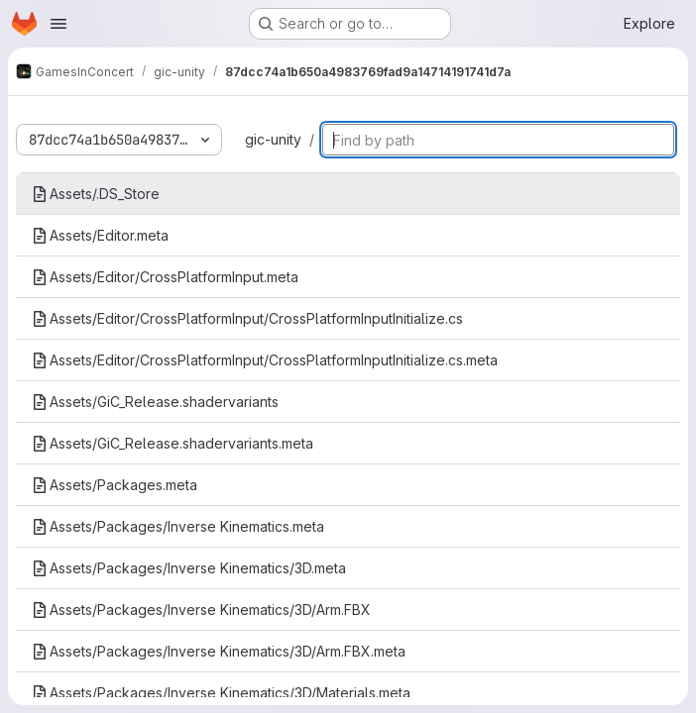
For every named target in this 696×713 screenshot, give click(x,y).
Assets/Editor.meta (100, 235)
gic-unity (273, 139)
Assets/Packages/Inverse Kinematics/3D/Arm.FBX (201, 609)
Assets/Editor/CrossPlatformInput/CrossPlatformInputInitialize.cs (247, 318)
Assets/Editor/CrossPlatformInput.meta (165, 276)
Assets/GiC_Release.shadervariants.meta (172, 443)
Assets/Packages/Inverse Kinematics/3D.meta (189, 568)
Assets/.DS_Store (96, 193)
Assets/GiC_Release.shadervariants (155, 401)
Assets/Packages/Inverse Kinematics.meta (178, 526)
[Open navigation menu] (58, 24)
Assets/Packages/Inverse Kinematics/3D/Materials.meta (221, 692)
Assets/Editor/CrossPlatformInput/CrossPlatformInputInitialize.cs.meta (265, 360)
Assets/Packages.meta (114, 484)
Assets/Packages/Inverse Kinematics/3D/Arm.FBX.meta (219, 651)
